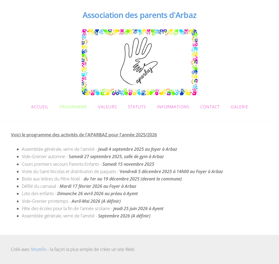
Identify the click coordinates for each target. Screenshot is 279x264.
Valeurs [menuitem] (107, 106)
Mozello (38, 249)
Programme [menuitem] (73, 106)
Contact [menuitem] (210, 106)
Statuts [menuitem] (137, 106)
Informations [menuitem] (173, 106)
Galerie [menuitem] (239, 106)
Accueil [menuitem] (40, 106)
